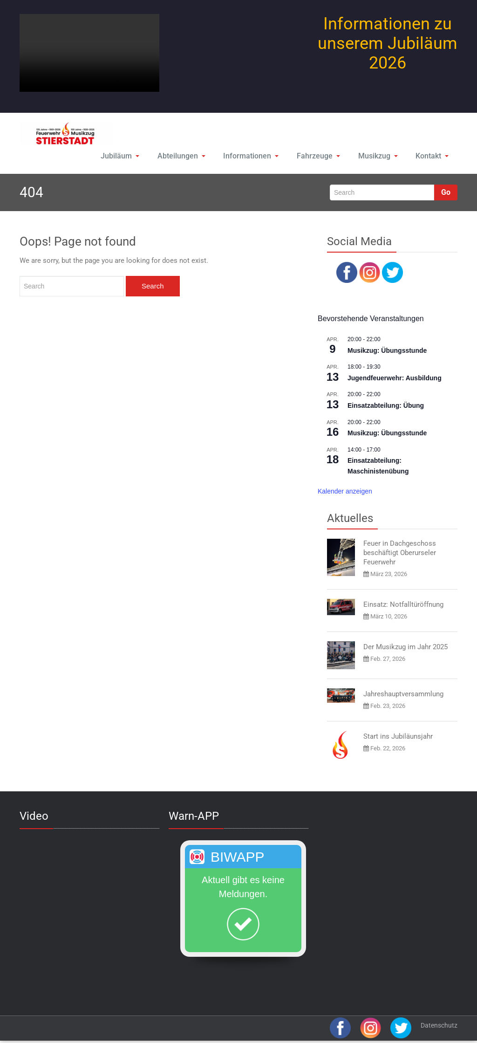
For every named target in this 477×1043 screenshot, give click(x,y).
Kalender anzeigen (345, 492)
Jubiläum (118, 156)
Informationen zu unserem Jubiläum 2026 (387, 43)
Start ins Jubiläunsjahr (398, 737)
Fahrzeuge (316, 156)
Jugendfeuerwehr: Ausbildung (395, 379)
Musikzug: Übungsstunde (387, 351)
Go (445, 193)
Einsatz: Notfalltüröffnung (403, 606)
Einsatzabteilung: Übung (386, 406)
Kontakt (431, 156)
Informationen (249, 156)
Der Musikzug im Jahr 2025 (405, 648)
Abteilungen (180, 156)
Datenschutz (439, 1026)
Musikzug (376, 156)
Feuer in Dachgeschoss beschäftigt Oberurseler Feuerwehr (399, 554)
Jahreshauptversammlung (403, 695)
